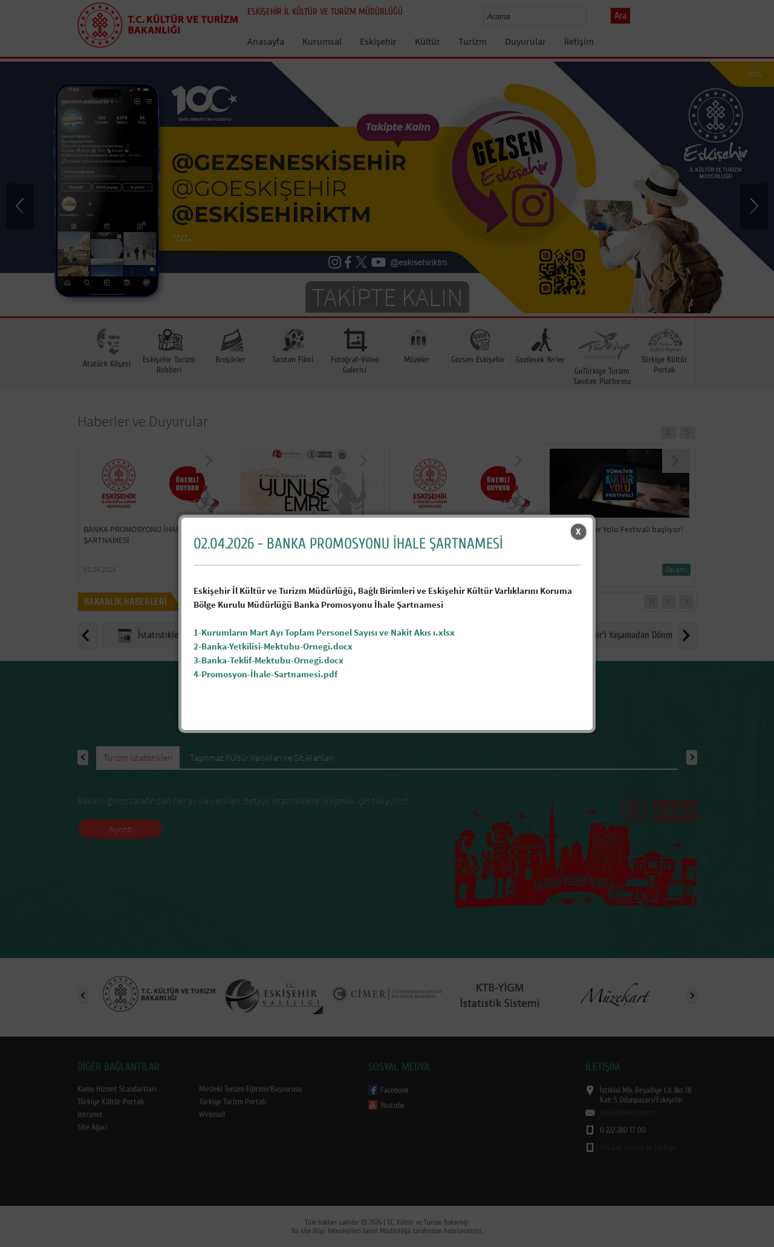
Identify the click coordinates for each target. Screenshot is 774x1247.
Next (753, 205)
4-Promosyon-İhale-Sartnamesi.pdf (265, 674)
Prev (21, 205)
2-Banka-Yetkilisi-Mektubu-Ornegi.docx (273, 646)
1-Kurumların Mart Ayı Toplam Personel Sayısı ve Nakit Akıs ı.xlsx (324, 632)
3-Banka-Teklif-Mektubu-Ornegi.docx (268, 660)
